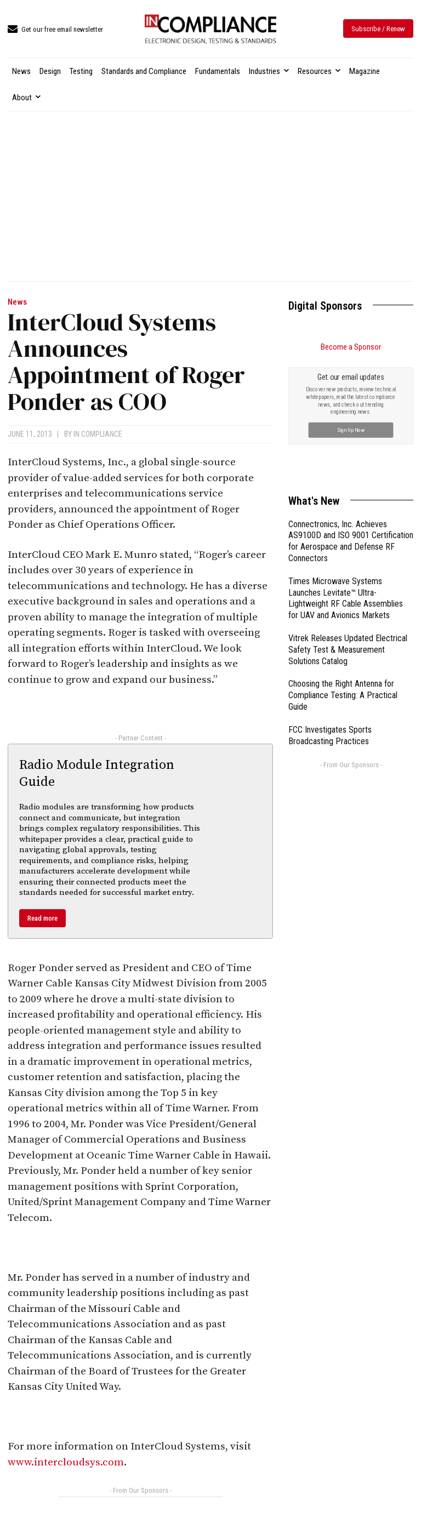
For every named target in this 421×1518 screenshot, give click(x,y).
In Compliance (97, 434)
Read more (42, 918)
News (17, 302)
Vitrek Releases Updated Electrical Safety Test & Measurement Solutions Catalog (347, 649)
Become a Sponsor (351, 347)
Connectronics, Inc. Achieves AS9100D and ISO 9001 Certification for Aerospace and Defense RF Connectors (350, 541)
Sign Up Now (351, 429)
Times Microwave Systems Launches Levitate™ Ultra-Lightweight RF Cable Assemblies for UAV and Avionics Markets (345, 598)
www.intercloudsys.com (66, 1462)
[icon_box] (55, 30)
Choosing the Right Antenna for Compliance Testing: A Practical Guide (342, 695)
